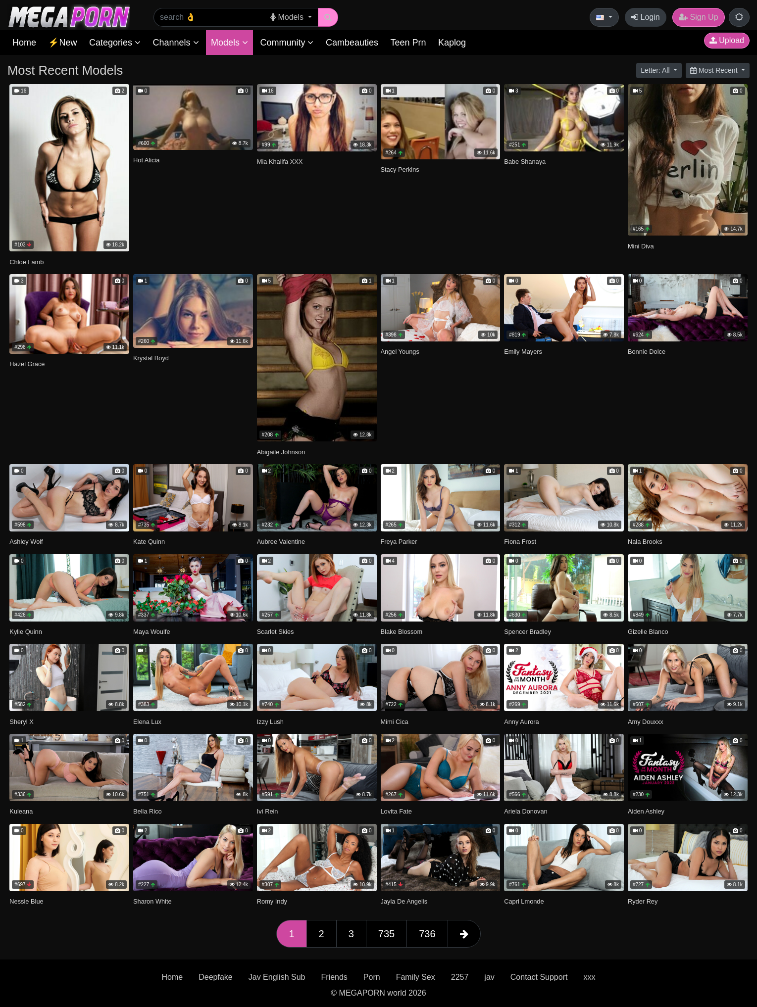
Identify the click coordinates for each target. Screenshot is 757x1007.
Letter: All (656, 70)
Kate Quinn (149, 541)
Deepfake (216, 977)
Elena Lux (147, 721)
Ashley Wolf (26, 541)
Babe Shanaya (525, 161)
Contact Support (539, 977)
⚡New (62, 43)
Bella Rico (147, 811)
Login (645, 17)
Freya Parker (399, 541)
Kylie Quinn (25, 631)
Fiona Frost (520, 541)
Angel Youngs (400, 351)
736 (427, 933)
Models (229, 43)
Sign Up (698, 17)
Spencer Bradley (527, 631)
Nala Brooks (645, 541)
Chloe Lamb (26, 262)
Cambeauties (352, 43)
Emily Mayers (523, 351)
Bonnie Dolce (646, 351)
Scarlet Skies (275, 631)
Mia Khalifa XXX (280, 161)
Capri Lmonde (524, 901)
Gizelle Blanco (648, 631)
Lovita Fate (396, 811)
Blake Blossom (402, 631)
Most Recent (714, 70)
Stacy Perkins (400, 169)
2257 (460, 977)
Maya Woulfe (151, 631)
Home (24, 43)
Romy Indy (272, 901)
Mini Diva (641, 246)
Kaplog (452, 43)
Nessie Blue (26, 901)
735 (386, 933)
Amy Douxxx (645, 721)
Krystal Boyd (151, 358)
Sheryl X (21, 721)
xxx (589, 977)
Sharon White (152, 901)
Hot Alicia (146, 160)
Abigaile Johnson (281, 452)
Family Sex (415, 977)
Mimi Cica (394, 721)
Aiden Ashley (646, 811)
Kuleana (21, 811)
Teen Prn (408, 43)
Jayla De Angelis (404, 901)
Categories (115, 43)
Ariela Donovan (526, 811)
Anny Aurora (521, 721)
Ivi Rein (267, 811)
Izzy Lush (270, 721)
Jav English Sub (277, 977)
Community (286, 43)
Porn (371, 977)
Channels (175, 43)
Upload (726, 40)
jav (489, 977)
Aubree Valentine (281, 541)
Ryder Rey (642, 901)
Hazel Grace (27, 364)
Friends (334, 977)
